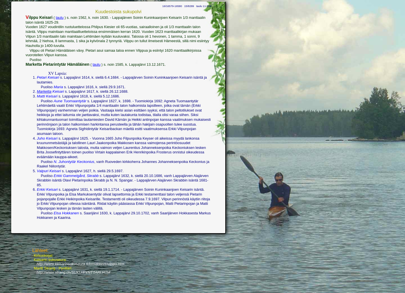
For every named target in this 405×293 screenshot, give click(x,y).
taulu (60, 17)
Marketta (44, 91)
